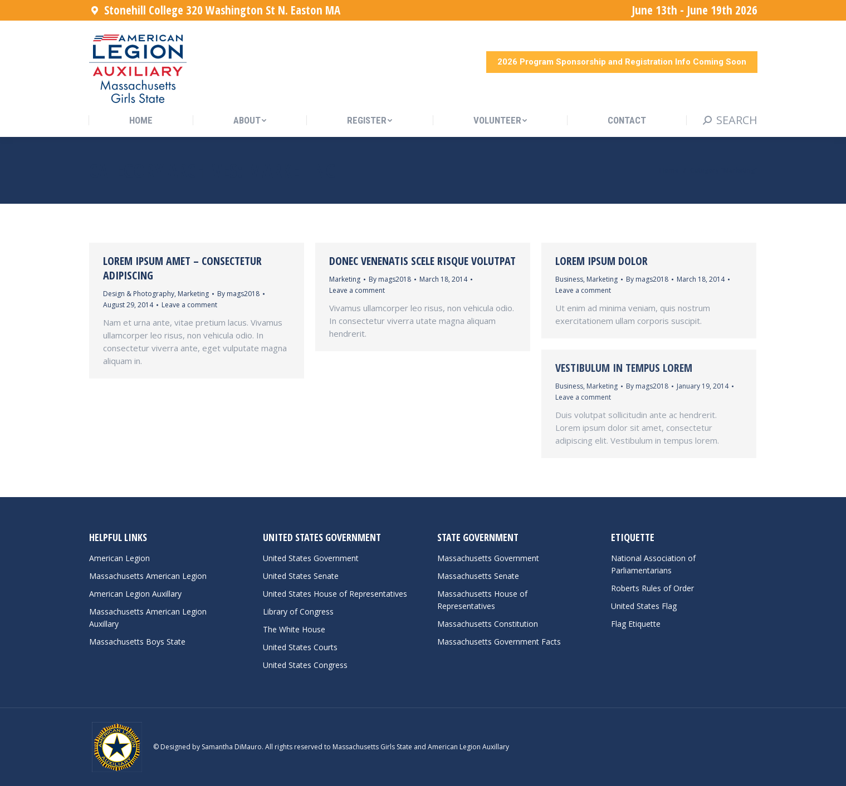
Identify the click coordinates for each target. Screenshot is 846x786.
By (238, 293)
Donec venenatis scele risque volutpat (422, 260)
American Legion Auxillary (135, 593)
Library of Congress (298, 611)
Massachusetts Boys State (137, 641)
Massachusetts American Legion (148, 576)
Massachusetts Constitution (487, 623)
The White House (294, 629)
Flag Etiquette (636, 623)
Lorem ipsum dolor (601, 260)
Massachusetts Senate (478, 576)
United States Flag (644, 606)
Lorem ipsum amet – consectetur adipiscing (182, 268)
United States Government (311, 558)
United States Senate (301, 576)
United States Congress (305, 665)
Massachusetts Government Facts (499, 641)
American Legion (119, 558)
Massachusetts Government (488, 558)
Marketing (193, 293)
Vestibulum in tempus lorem (623, 367)
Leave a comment (189, 305)
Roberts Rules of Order (652, 588)
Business (569, 279)
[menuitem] (141, 120)
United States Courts (300, 647)
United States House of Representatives (335, 593)
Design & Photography (138, 293)
